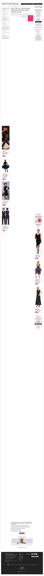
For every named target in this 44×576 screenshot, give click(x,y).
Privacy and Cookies (22, 557)
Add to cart (30, 18)
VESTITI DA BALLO (10, 3)
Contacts (40, 3)
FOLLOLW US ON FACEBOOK (38, 225)
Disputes (20, 560)
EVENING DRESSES (5, 38)
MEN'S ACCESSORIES (5, 35)
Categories (20, 556)
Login (26, 3)
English (21, 571)
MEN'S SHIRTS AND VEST (6, 33)
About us (35, 3)
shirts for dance (29, 544)
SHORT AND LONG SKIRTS (6, 21)
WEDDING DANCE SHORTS (6, 11)
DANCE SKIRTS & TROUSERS (5, 19)
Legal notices (21, 558)
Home (23, 3)
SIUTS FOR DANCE (6, 25)
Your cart (31, 3)
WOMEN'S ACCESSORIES (5, 17)
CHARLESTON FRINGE (5, 15)
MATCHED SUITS (5, 12)
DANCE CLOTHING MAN (5, 29)
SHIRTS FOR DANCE (14, 6)
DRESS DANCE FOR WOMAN (5, 9)
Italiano (24, 571)
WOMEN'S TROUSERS (4, 24)
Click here (38, 325)
